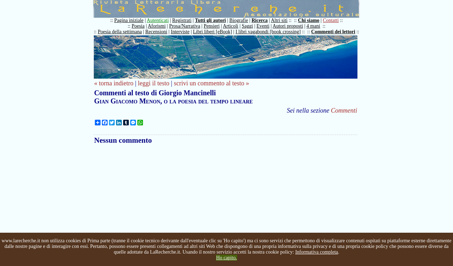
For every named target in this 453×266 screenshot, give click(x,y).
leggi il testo (154, 83)
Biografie (238, 20)
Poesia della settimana (120, 31)
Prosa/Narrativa (184, 26)
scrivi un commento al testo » (211, 83)
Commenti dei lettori (333, 31)
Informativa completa (316, 252)
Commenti (344, 110)
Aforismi (157, 26)
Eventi (263, 26)
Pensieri (212, 26)
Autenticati (158, 20)
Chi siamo (308, 20)
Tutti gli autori (210, 20)
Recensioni (156, 31)
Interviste (180, 31)
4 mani (313, 26)
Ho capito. (226, 257)
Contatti (331, 20)
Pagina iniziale (129, 20)
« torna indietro (113, 83)
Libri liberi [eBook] (212, 31)
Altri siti (279, 20)
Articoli (231, 26)
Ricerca (260, 20)
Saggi (247, 26)
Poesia (138, 26)
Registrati (181, 20)
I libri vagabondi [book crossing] (267, 31)
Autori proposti (288, 26)
